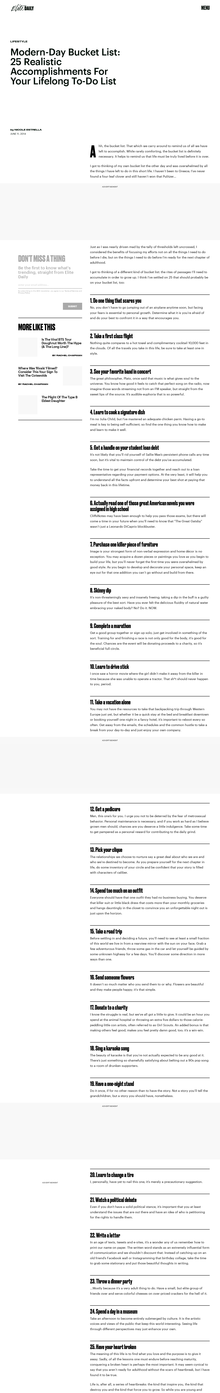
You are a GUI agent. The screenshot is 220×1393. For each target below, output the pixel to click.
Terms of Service (71, 293)
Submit (72, 308)
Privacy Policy (24, 295)
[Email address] (50, 288)
